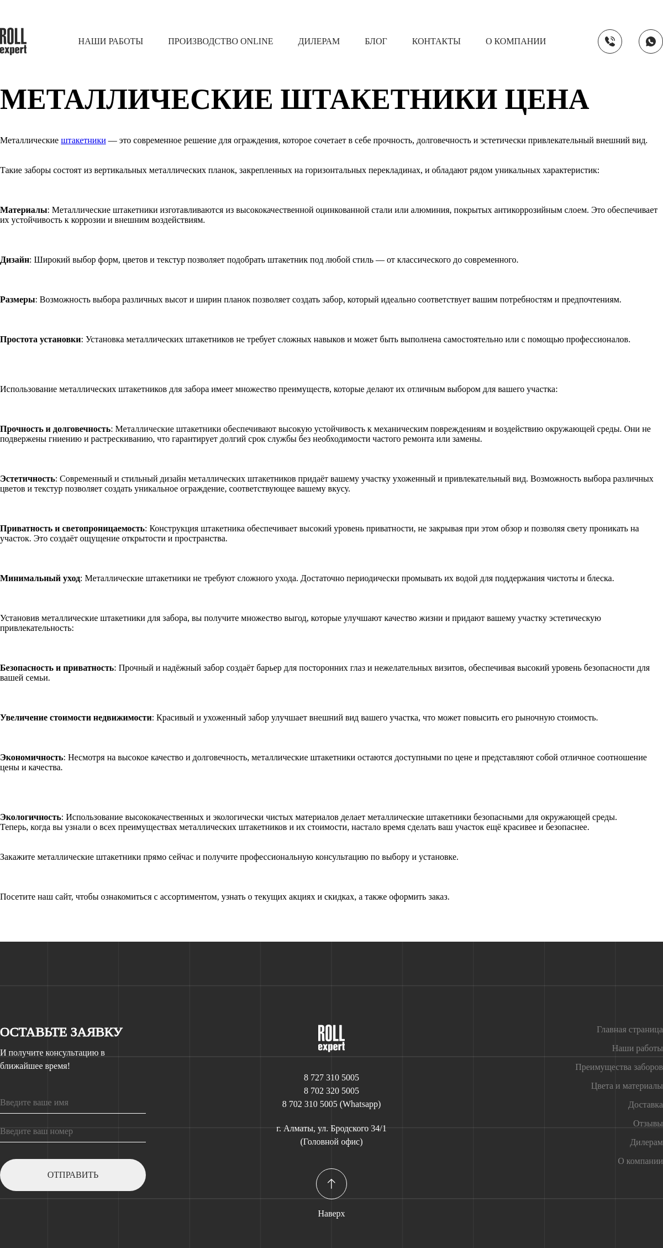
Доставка (645, 1104)
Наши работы (111, 41)
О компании (516, 41)
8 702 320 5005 (331, 1090)
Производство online (220, 41)
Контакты (436, 41)
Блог (376, 41)
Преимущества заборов (619, 1067)
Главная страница (630, 1029)
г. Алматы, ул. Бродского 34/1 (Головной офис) (331, 1135)
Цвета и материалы (627, 1085)
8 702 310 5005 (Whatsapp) (331, 1104)
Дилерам (319, 41)
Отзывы (648, 1123)
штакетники (83, 140)
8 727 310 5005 (331, 1077)
